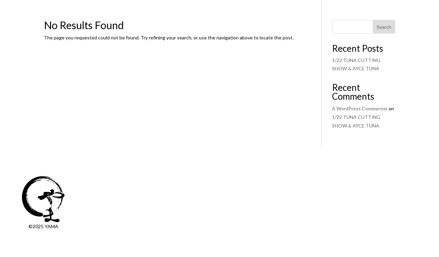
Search (384, 27)
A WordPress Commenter (360, 108)
